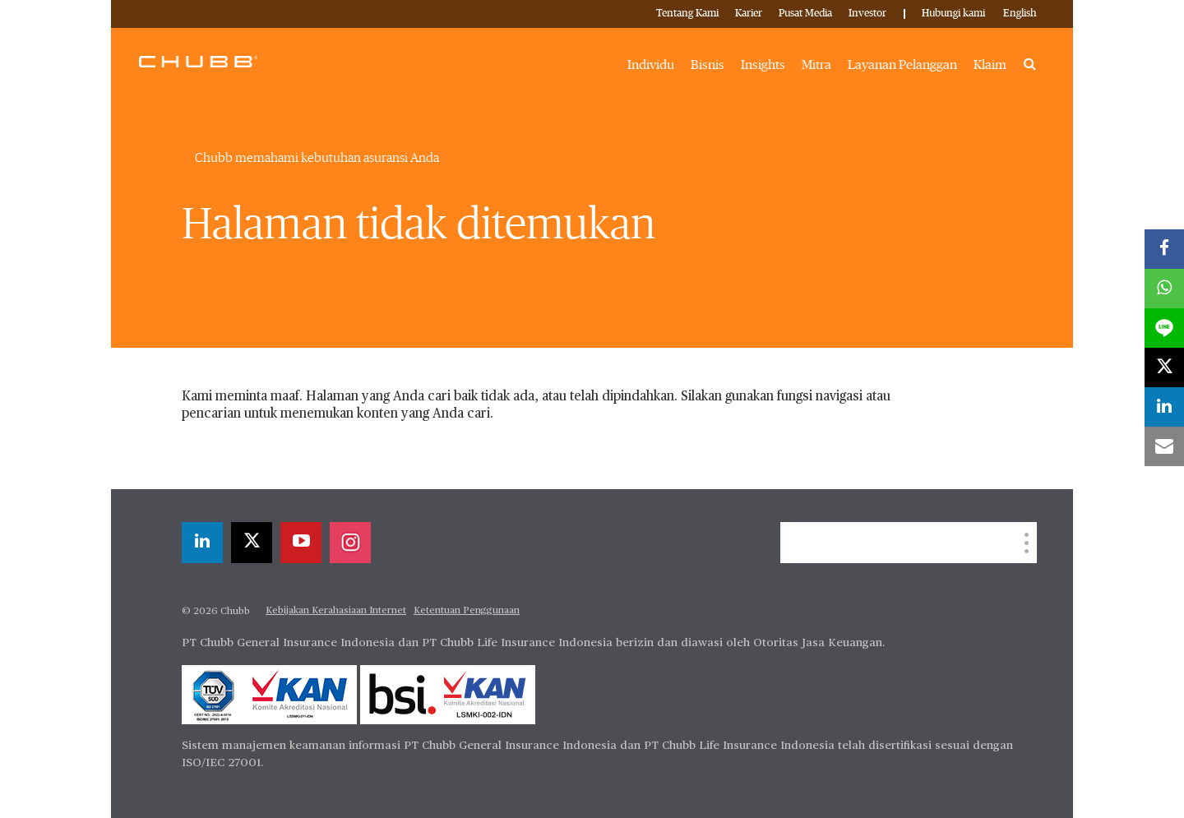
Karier (748, 13)
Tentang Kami (687, 13)
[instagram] (350, 542)
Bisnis (707, 65)
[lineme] (1164, 328)
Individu (650, 65)
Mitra (816, 65)
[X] (251, 542)
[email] (1164, 446)
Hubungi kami (953, 13)
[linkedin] (202, 542)
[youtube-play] (300, 542)
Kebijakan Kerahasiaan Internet (336, 611)
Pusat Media (805, 13)
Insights (763, 65)
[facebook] (1164, 249)
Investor (867, 13)
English (1020, 13)
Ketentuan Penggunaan (467, 611)
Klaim (990, 65)
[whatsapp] (1164, 288)
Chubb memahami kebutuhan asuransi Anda (317, 157)
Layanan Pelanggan (902, 65)
